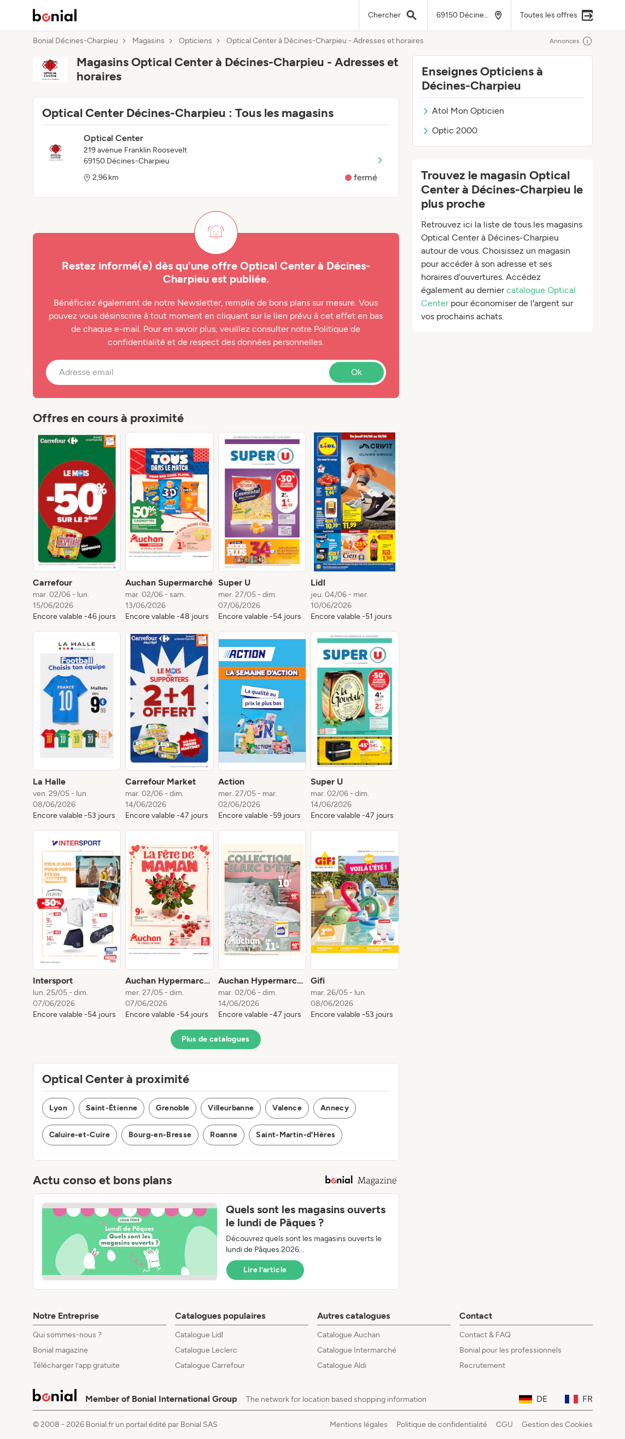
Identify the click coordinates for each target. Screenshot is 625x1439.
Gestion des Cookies (557, 1424)
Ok (356, 372)
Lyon (58, 1108)
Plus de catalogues (215, 1039)
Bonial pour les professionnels (510, 1350)
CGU (504, 1424)
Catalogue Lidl (199, 1334)
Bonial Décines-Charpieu (75, 41)
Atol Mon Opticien (463, 111)
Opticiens (195, 41)
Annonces (571, 41)
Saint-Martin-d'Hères (295, 1134)
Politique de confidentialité (441, 1424)
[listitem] (77, 527)
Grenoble (172, 1108)
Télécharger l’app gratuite (76, 1365)
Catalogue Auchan (348, 1334)
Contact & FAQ (485, 1334)
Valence (286, 1108)
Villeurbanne (231, 1108)
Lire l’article (265, 1269)
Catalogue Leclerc (206, 1350)
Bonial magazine (60, 1350)
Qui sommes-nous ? (67, 1334)
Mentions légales (359, 1424)
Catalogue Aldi (341, 1365)
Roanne (223, 1134)
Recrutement (482, 1365)
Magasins (148, 41)
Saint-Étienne (112, 1108)
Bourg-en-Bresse (159, 1134)
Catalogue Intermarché (356, 1350)
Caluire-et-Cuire (79, 1134)
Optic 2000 (449, 130)
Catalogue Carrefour (210, 1365)
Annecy (334, 1108)
